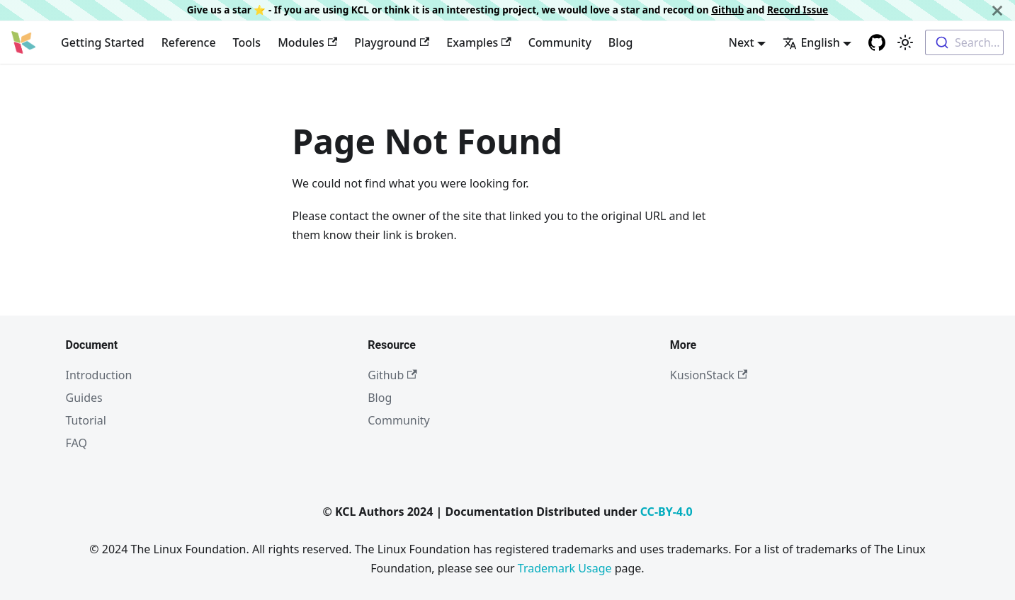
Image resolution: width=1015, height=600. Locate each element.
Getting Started (102, 42)
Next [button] (741, 42)
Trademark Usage (565, 568)
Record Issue (797, 9)
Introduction (99, 375)
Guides (84, 397)
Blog (620, 42)
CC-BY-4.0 (666, 511)
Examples (478, 42)
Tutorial (86, 420)
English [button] (811, 42)
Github (727, 9)
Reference (188, 42)
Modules (307, 42)
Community (559, 42)
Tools (247, 42)
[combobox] (964, 42)
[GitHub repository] (877, 42)
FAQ (76, 443)
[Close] (997, 10)
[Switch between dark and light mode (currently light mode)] (905, 42)
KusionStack (708, 375)
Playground (391, 42)
